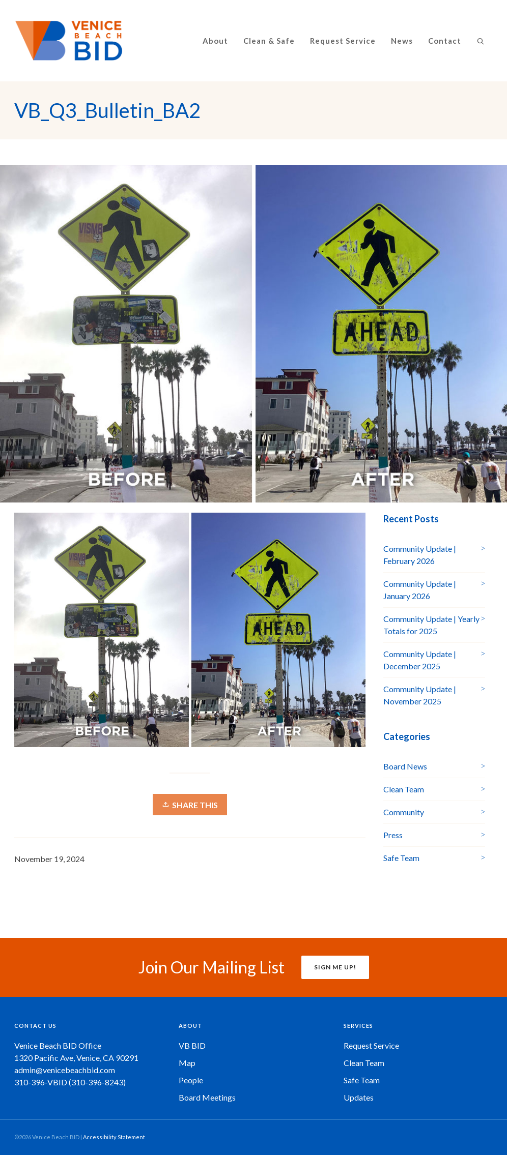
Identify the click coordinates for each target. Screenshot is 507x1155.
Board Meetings (207, 1097)
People (191, 1080)
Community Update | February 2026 (419, 555)
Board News (405, 766)
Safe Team (401, 858)
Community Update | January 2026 (419, 590)
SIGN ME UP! (335, 967)
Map (187, 1063)
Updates (359, 1097)
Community (403, 812)
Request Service (371, 1045)
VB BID (192, 1045)
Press (393, 835)
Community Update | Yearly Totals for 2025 (431, 625)
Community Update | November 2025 (419, 695)
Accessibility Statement (114, 1137)
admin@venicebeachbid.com (64, 1070)
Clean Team (403, 789)
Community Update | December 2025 (419, 660)
